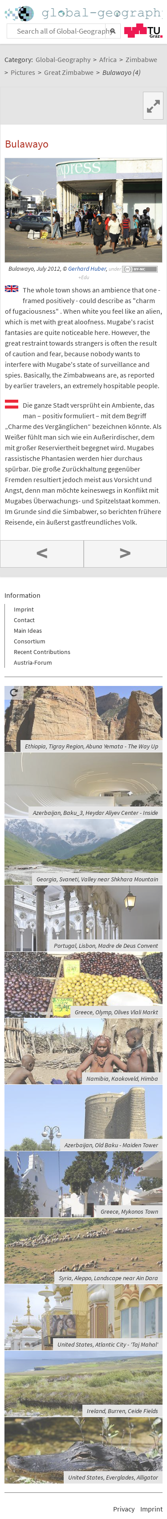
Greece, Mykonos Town (129, 1211)
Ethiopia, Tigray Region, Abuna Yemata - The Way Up (91, 746)
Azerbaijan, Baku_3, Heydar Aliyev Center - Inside (95, 813)
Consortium (29, 641)
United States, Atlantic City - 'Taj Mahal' (107, 1344)
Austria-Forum (33, 662)
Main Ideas (28, 631)
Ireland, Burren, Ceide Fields (122, 1411)
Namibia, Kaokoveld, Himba (122, 1079)
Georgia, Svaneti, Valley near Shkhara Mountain (97, 879)
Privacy (123, 1508)
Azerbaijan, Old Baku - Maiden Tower (111, 1145)
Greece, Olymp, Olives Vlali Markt (116, 1012)
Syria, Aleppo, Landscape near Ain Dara (108, 1278)
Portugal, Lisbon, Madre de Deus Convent (106, 946)
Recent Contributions (42, 652)
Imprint (24, 609)
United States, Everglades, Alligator (113, 1477)
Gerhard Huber (87, 269)
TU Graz (143, 30)
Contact (24, 620)
